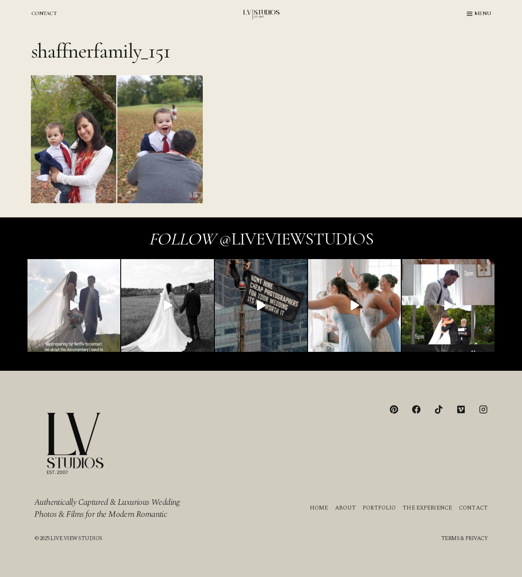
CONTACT (43, 13)
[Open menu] (479, 13)
